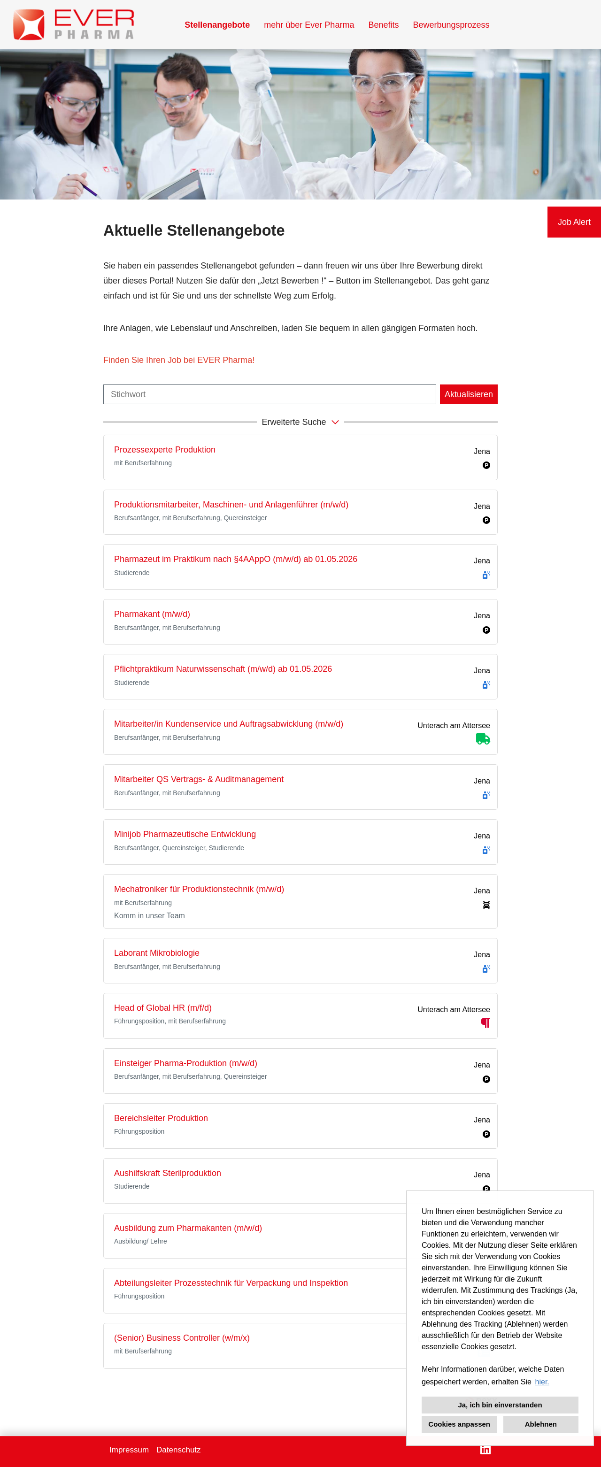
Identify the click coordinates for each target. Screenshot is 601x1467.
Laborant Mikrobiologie (157, 953)
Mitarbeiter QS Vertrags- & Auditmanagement (199, 779)
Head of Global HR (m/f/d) (163, 1008)
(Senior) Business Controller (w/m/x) (182, 1338)
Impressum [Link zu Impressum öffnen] (129, 1449)
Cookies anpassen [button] (459, 1424)
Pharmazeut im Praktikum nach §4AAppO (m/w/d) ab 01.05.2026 (235, 559)
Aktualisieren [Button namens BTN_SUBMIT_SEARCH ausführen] (469, 394)
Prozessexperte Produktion (165, 449)
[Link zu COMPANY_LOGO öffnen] (73, 24)
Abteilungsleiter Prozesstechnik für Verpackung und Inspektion (231, 1283)
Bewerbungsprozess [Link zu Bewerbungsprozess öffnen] (451, 25)
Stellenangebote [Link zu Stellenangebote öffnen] (217, 25)
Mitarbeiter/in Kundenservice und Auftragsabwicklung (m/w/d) (228, 724)
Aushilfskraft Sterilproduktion (167, 1173)
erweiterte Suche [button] (301, 421)
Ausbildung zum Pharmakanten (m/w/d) (188, 1228)
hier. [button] (542, 1382)
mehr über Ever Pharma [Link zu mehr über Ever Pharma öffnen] (309, 25)
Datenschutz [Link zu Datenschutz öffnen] (178, 1449)
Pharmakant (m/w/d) (152, 614)
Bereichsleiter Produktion (161, 1118)
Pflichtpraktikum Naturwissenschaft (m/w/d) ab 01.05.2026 (223, 669)
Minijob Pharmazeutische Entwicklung (185, 834)
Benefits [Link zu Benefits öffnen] (383, 25)
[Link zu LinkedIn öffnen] (485, 1449)
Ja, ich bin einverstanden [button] (500, 1405)
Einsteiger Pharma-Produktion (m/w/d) (185, 1063)
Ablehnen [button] (541, 1424)
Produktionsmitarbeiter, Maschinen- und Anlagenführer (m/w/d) (231, 504)
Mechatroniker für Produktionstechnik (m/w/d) (199, 889)
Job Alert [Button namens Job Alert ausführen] (574, 222)
